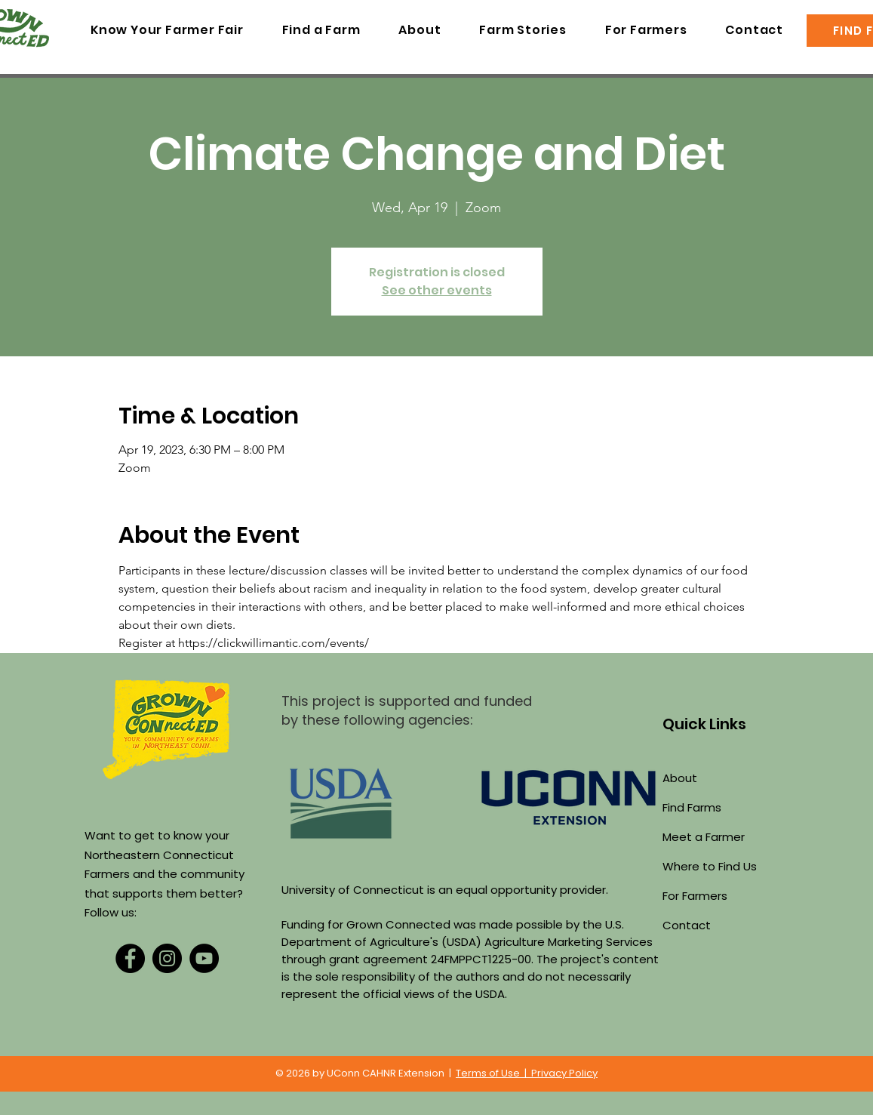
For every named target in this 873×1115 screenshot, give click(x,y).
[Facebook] (130, 958)
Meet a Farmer (703, 837)
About (679, 778)
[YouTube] (204, 958)
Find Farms (691, 807)
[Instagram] (167, 958)
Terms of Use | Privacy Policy (527, 1073)
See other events (437, 290)
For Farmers (694, 896)
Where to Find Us (709, 866)
